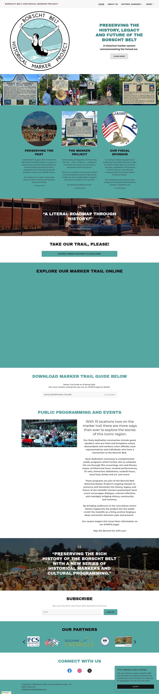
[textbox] (71, 612)
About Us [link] (113, 4)
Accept (136, 686)
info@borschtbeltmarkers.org (34, 689)
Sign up (110, 612)
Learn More (119, 56)
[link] (31, 4)
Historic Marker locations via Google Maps (79, 254)
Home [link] (101, 4)
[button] (132, 4)
